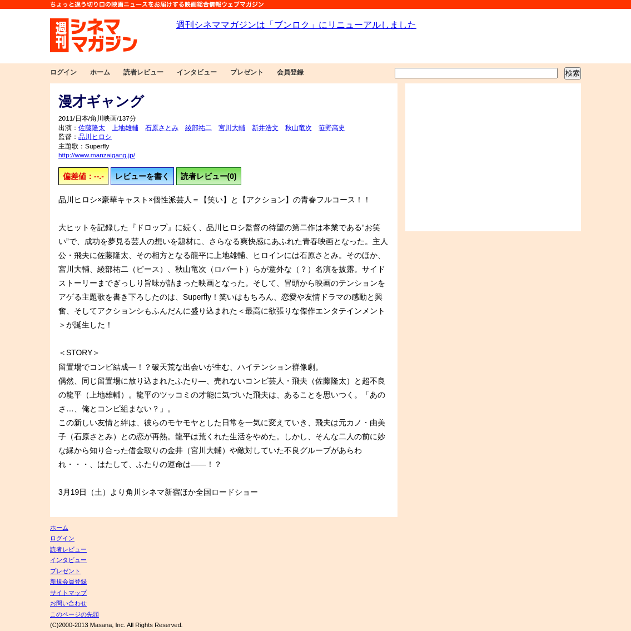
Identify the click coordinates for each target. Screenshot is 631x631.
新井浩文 (265, 128)
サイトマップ (68, 592)
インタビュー (197, 72)
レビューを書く (142, 176)
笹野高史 (332, 128)
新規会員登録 (68, 581)
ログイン (63, 72)
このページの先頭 (74, 614)
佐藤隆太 (91, 128)
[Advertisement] (493, 157)
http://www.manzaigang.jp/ (96, 155)
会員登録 (290, 72)
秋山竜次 (298, 128)
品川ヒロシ (95, 137)
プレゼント (247, 72)
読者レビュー (143, 72)
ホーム (100, 72)
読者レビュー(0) (209, 176)
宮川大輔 (231, 128)
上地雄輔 (125, 128)
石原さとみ (161, 128)
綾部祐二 (198, 128)
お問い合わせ (68, 603)
